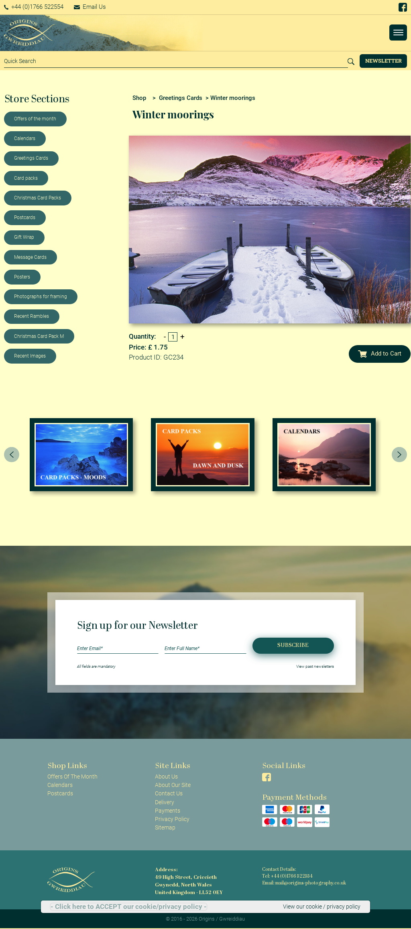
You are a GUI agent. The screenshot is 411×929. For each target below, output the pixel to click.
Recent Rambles (31, 316)
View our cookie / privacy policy (321, 906)
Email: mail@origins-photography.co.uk (304, 883)
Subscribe (293, 645)
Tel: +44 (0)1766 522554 (287, 876)
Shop (139, 98)
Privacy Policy (172, 819)
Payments (167, 810)
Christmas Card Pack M (39, 336)
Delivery (164, 802)
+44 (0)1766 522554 (34, 6)
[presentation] (11, 454)
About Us (166, 776)
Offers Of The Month (72, 776)
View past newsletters (315, 666)
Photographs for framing (40, 296)
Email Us (90, 6)
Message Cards (30, 257)
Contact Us (169, 793)
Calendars (24, 138)
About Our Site (173, 785)
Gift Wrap (24, 237)
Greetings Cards (31, 158)
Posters (22, 277)
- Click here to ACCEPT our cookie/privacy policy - (129, 906)
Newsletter (383, 60)
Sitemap (165, 827)
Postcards (24, 217)
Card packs (26, 178)
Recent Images (30, 356)
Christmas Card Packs (37, 198)
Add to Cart (379, 353)
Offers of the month (35, 119)
